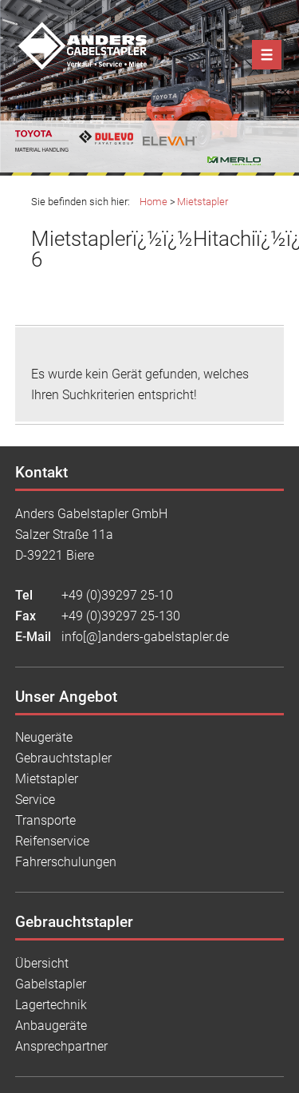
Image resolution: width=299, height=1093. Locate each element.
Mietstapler (202, 202)
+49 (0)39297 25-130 (120, 616)
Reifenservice (52, 841)
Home (153, 202)
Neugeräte (44, 737)
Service (35, 799)
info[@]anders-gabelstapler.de (145, 636)
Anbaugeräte (51, 1025)
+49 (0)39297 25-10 (117, 595)
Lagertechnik (51, 1004)
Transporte (45, 820)
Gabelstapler (50, 984)
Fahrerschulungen (65, 861)
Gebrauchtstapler (63, 758)
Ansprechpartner (61, 1046)
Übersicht (42, 963)
